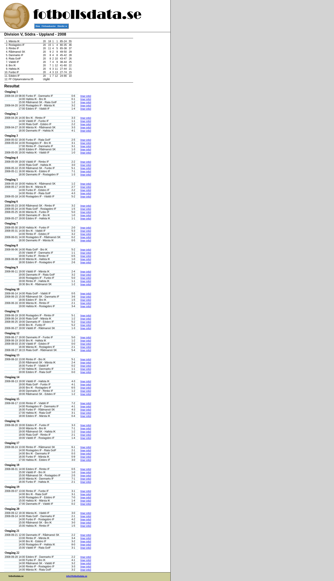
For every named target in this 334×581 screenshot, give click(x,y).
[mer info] (85, 96)
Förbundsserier (49, 26)
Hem (38, 26)
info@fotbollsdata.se (76, 576)
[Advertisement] (151, 97)
